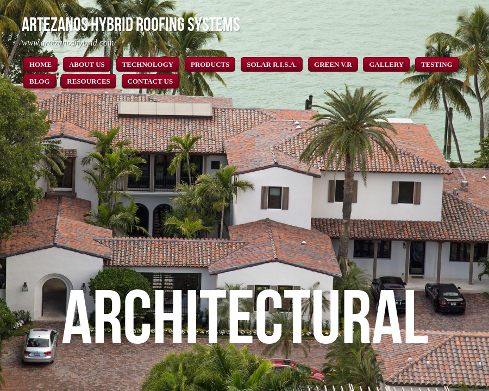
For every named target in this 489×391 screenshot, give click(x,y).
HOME (40, 64)
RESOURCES (88, 81)
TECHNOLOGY (148, 64)
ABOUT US (87, 64)
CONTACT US (150, 81)
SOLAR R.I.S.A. (272, 64)
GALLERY (386, 64)
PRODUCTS (210, 64)
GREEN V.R (333, 64)
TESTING (437, 64)
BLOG (39, 81)
